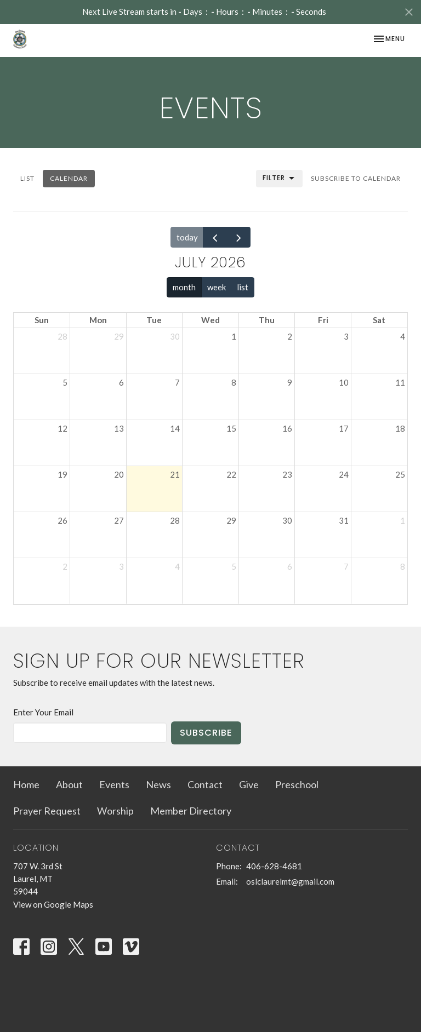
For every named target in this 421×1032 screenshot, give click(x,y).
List (27, 178)
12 (62, 428)
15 (231, 428)
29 (119, 336)
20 (119, 474)
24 (344, 474)
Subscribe (206, 732)
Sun (42, 320)
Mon (98, 320)
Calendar (69, 178)
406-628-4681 (274, 866)
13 (119, 428)
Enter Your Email (43, 712)
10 (344, 382)
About (69, 784)
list (242, 287)
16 (287, 428)
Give (249, 784)
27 (119, 520)
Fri (323, 320)
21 (175, 474)
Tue (154, 320)
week (216, 287)
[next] (238, 237)
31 (344, 520)
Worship (115, 811)
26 (62, 520)
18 (400, 428)
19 (62, 474)
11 (400, 382)
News (158, 784)
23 (287, 474)
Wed (210, 320)
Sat (379, 320)
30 (175, 336)
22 (231, 474)
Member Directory (190, 811)
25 (400, 474)
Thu (267, 320)
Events (114, 784)
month (184, 287)
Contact (205, 784)
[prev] (215, 237)
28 (62, 336)
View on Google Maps (53, 904)
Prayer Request (47, 811)
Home (26, 784)
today (187, 237)
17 (344, 428)
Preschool (296, 784)
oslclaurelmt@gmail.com (290, 881)
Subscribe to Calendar (356, 178)
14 (175, 428)
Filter (279, 178)
